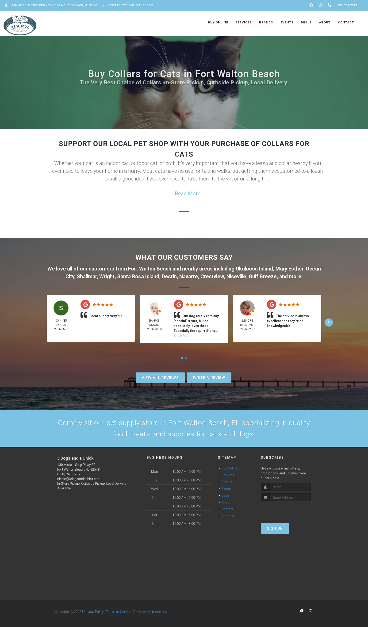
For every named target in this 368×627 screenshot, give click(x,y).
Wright (107, 276)
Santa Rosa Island (138, 276)
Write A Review (209, 377)
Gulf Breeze (263, 276)
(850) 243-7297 (68, 474)
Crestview (212, 276)
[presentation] (286, 510)
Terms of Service (118, 612)
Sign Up (275, 528)
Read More (187, 193)
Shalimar (87, 276)
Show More (182, 336)
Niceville (236, 276)
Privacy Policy (94, 612)
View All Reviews (160, 377)
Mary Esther (289, 269)
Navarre (188, 276)
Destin (169, 276)
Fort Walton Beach (149, 269)
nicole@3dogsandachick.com (78, 479)
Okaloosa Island (254, 269)
